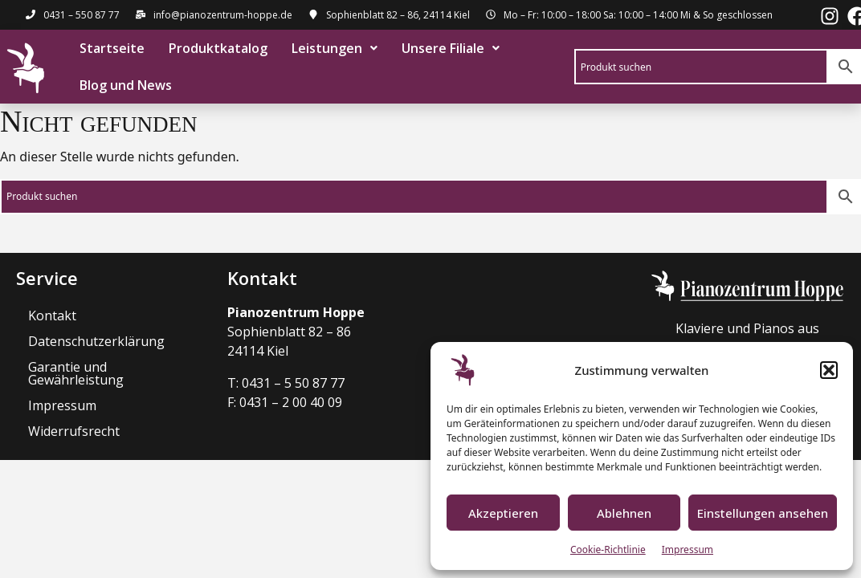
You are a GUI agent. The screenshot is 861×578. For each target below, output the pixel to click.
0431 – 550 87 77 (81, 15)
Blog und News (125, 85)
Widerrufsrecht (74, 431)
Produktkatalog (217, 48)
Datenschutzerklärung (96, 341)
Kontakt (52, 315)
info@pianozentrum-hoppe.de (222, 15)
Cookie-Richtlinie (608, 549)
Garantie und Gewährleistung (76, 373)
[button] (829, 370)
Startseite (111, 48)
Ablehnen (624, 513)
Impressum (687, 549)
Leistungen (334, 48)
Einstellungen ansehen (762, 513)
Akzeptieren (503, 513)
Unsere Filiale (450, 48)
